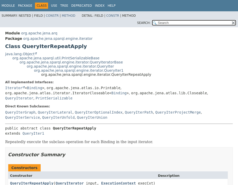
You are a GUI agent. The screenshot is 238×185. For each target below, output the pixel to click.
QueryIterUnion (92, 117)
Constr (52, 15)
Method (68, 15)
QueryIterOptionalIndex (98, 112)
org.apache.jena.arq (39, 33)
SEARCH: (144, 23)
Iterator (13, 88)
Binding (34, 88)
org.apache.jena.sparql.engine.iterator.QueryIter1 (79, 70)
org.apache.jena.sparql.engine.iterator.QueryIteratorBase (71, 62)
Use (54, 5)
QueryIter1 (33, 133)
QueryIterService (22, 117)
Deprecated (81, 5)
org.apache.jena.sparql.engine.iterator (57, 38)
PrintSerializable (54, 98)
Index (100, 5)
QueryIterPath (139, 112)
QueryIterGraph (20, 112)
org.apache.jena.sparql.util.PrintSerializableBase (56, 58)
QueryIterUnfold (58, 117)
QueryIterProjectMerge (178, 112)
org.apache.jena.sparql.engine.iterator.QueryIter (70, 66)
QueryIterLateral (55, 112)
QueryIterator (19, 98)
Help (112, 5)
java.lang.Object (19, 54)
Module (8, 5)
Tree (64, 5)
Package (25, 5)
